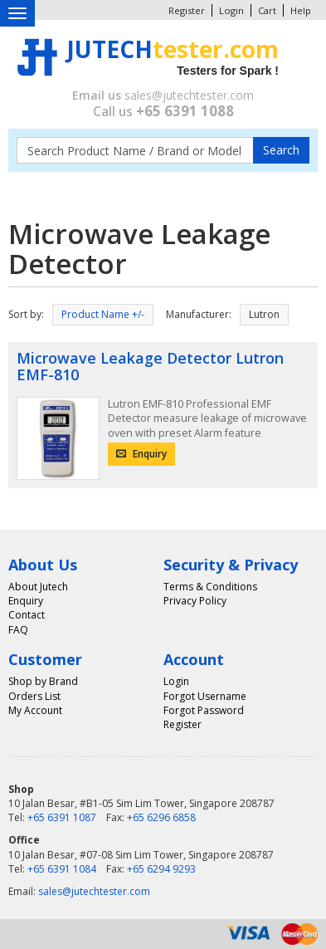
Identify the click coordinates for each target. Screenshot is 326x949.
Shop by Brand (43, 681)
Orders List (34, 696)
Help (300, 10)
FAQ (18, 630)
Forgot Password (203, 710)
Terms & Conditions (210, 587)
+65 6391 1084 (61, 869)
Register (186, 10)
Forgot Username (204, 696)
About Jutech (38, 587)
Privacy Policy (194, 601)
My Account (35, 710)
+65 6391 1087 (61, 817)
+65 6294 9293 (161, 869)
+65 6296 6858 (161, 817)
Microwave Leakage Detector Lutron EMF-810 (150, 366)
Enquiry (141, 454)
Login (231, 10)
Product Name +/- (102, 314)
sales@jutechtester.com (189, 95)
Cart (267, 10)
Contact (26, 615)
